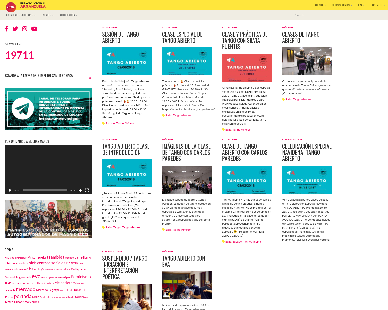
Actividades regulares (21, 15)
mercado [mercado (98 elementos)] (25, 289)
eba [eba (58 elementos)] (30, 268)
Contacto (378, 5)
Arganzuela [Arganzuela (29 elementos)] (37, 257)
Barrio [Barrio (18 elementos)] (87, 257)
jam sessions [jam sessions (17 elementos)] (20, 283)
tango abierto (125, 123)
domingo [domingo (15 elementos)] (20, 269)
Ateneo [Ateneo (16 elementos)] (69, 257)
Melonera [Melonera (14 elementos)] (78, 283)
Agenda (320, 5)
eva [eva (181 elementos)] (36, 275)
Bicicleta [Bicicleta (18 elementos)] (23, 263)
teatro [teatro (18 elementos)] (9, 302)
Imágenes (287, 27)
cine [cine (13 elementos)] (80, 263)
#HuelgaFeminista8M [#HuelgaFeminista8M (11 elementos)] (16, 257)
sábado (110, 123)
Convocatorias (292, 139)
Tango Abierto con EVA (183, 261)
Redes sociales (342, 5)
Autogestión (68, 15)
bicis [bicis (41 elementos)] (33, 262)
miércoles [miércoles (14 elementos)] (65, 290)
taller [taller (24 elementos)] (79, 297)
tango (117, 227)
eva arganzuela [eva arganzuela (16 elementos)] (50, 277)
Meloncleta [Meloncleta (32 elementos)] (63, 282)
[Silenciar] (80, 190)
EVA (361, 5)
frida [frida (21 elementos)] (8, 283)
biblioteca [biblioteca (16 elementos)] (11, 263)
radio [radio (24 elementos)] (36, 297)
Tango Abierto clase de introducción (126, 149)
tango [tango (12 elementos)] (86, 297)
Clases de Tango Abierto (301, 37)
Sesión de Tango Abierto (120, 37)
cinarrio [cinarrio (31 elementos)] (72, 263)
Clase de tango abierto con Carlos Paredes (244, 152)
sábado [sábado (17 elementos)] (69, 297)
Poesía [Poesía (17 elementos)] (9, 297)
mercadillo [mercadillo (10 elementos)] (10, 290)
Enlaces (48, 15)
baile (169, 115)
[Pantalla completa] (87, 190)
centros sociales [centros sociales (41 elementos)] (51, 262)
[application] (48, 169)
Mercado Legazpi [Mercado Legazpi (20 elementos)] (47, 290)
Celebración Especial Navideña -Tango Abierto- (307, 152)
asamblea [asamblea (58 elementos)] (55, 257)
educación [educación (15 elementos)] (69, 269)
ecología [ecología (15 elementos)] (39, 269)
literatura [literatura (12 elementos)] (49, 283)
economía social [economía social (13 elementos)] (53, 269)
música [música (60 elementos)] (78, 289)
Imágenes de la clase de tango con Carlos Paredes (186, 152)
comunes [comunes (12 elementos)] (10, 269)
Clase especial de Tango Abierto (182, 37)
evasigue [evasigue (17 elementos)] (64, 277)
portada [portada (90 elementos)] (23, 296)
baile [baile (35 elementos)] (78, 257)
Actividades (109, 27)
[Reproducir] (10, 190)
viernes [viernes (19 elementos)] (34, 302)
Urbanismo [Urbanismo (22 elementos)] (21, 302)
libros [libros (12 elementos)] (40, 283)
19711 (19, 55)
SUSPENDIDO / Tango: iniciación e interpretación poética (125, 267)
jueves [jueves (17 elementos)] (32, 283)
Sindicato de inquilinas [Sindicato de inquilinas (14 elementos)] (52, 297)
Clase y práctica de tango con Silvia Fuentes (245, 40)
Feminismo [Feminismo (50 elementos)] (81, 276)
